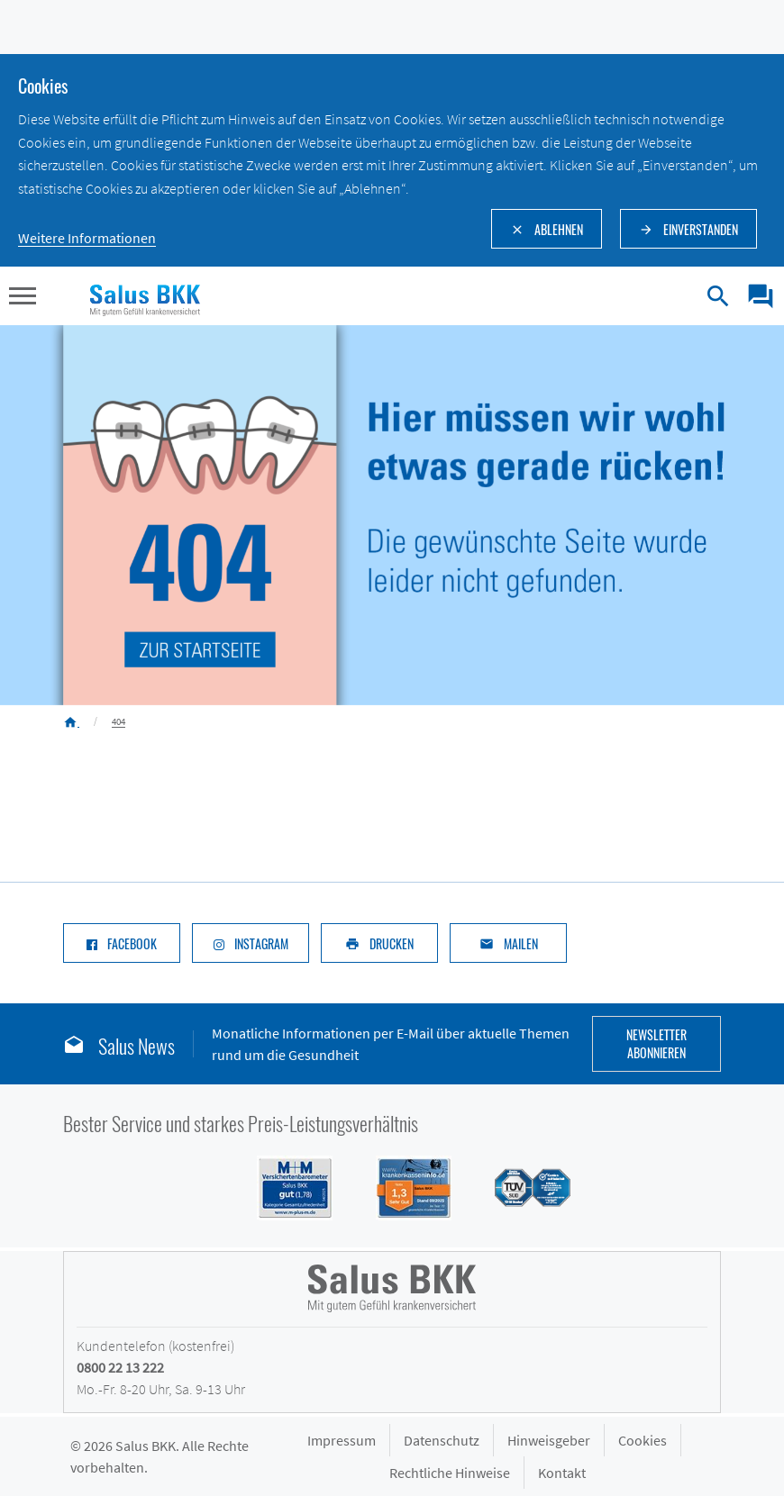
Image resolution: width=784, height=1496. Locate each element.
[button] (22, 298)
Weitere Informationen (87, 238)
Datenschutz (441, 1440)
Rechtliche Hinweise (449, 1473)
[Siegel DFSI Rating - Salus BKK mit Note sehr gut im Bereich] (402, 1186)
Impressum (341, 1440)
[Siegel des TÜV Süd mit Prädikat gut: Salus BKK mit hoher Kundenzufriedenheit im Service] (521, 1186)
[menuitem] (754, 296)
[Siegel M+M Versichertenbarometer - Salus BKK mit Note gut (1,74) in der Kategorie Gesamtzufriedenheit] (284, 1186)
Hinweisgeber (548, 1440)
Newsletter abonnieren (656, 1043)
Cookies (642, 1440)
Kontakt (562, 1473)
